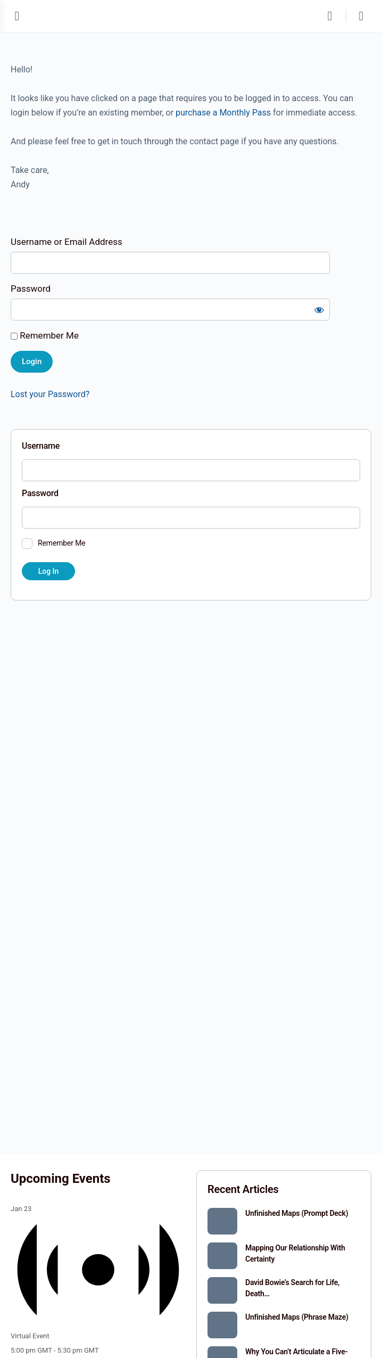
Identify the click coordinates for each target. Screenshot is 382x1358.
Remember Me (45, 335)
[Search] (332, 16)
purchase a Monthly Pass (223, 113)
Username (41, 446)
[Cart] (362, 16)
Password (31, 288)
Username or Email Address (66, 241)
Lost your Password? (50, 394)
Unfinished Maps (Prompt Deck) (296, 1213)
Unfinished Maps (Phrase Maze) (296, 1317)
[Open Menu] (17, 15)
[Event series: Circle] (104, 1350)
